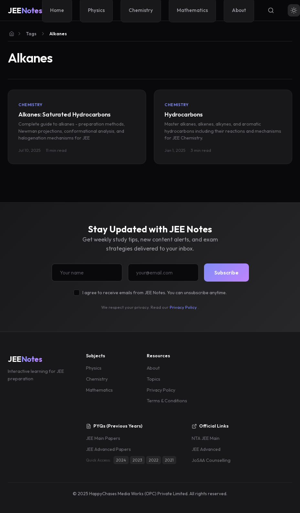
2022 (153, 460)
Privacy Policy (183, 307)
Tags (31, 34)
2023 (137, 460)
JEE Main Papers (103, 438)
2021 (169, 460)
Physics (94, 368)
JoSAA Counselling (211, 460)
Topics (153, 379)
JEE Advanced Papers (108, 449)
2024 (121, 460)
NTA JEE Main (206, 438)
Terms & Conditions (167, 401)
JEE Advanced (206, 449)
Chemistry (97, 379)
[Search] (270, 10)
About (153, 368)
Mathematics (99, 390)
